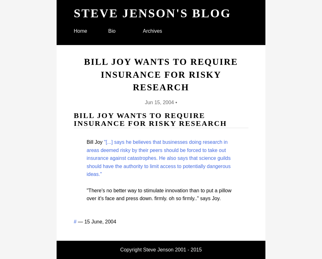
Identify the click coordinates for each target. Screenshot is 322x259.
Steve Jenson (158, 249)
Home (80, 31)
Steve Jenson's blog (152, 13)
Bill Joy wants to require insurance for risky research (161, 74)
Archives (152, 31)
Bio (111, 31)
